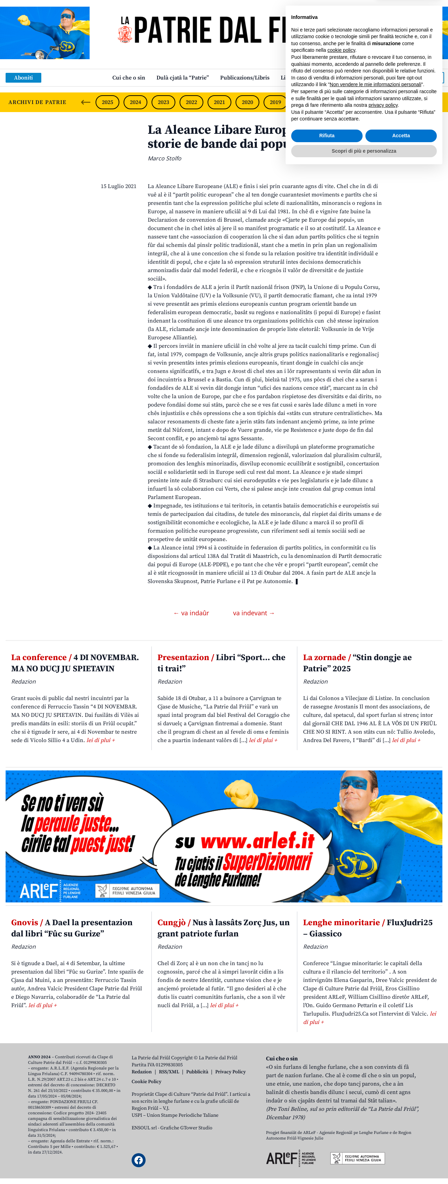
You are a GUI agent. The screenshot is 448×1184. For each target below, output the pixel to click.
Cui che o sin (128, 77)
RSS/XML (169, 1072)
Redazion (142, 1072)
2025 (107, 102)
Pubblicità (197, 1072)
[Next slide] (436, 102)
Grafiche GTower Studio (186, 1128)
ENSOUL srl (144, 1128)
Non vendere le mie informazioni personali (375, 1098)
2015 (387, 102)
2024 (135, 102)
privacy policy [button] (383, 1119)
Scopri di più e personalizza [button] (364, 1165)
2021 (219, 102)
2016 (359, 102)
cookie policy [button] (341, 1064)
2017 (331, 102)
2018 (303, 102)
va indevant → (254, 613)
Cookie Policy (146, 1082)
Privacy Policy (230, 1072)
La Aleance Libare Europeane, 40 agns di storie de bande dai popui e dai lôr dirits (265, 137)
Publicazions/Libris (245, 77)
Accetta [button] (401, 1149)
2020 (247, 102)
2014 (415, 102)
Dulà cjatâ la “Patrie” (182, 77)
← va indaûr (192, 613)
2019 (275, 102)
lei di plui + (100, 740)
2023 (163, 102)
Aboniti (23, 77)
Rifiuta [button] (327, 1149)
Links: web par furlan (308, 77)
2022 (191, 102)
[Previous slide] (85, 102)
